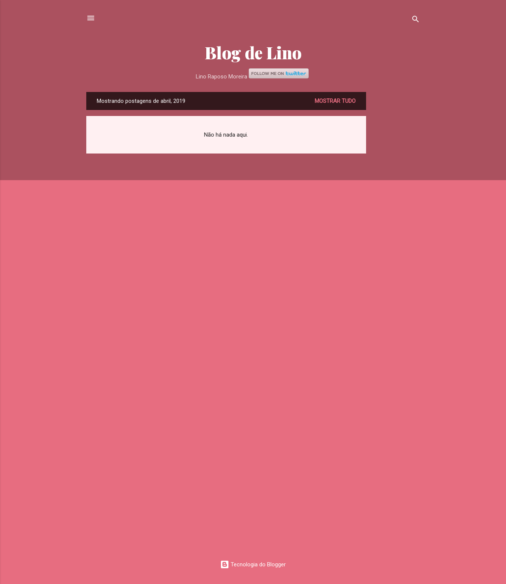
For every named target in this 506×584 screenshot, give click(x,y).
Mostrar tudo (335, 101)
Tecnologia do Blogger (253, 564)
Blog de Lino (253, 52)
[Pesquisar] (415, 20)
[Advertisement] (396, 204)
